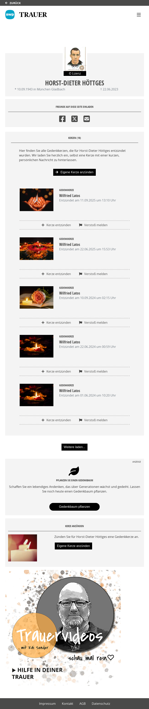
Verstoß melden (93, 225)
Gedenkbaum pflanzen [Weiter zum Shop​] (74, 506)
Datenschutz (101, 703)
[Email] (86, 118)
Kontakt (67, 703)
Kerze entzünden (56, 225)
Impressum (47, 703)
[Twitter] (74, 118)
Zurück (13, 3)
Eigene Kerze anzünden (74, 172)
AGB (82, 703)
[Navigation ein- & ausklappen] (139, 14)
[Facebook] (62, 118)
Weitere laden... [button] (74, 447)
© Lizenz (75, 73)
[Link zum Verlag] (26, 14)
